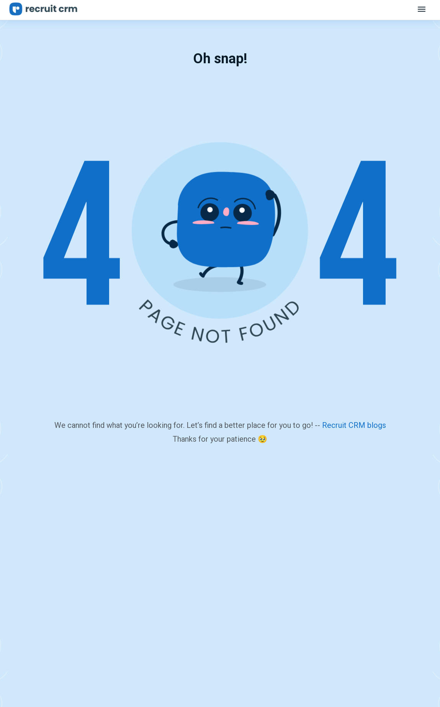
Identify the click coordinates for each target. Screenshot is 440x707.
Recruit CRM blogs (354, 425)
